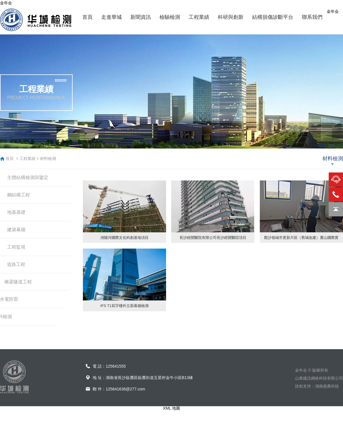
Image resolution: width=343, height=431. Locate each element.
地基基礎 (16, 212)
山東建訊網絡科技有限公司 (319, 384)
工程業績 (27, 158)
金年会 (6, 3)
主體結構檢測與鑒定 (27, 177)
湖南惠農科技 (327, 392)
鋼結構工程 (18, 194)
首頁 (10, 158)
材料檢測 (48, 158)
